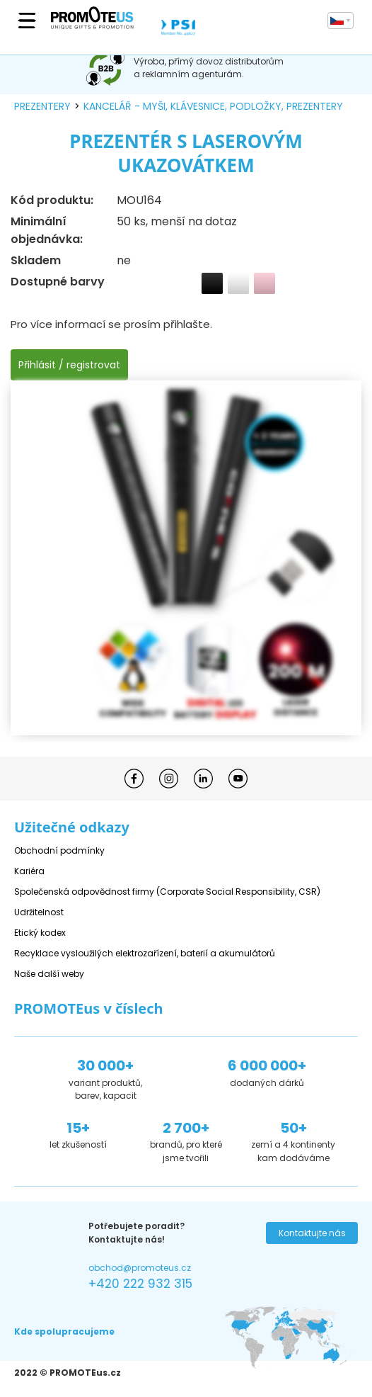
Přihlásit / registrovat (69, 365)
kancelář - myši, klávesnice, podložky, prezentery (213, 106)
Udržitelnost (39, 912)
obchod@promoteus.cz (139, 1268)
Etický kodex (40, 933)
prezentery (42, 106)
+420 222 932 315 (140, 1283)
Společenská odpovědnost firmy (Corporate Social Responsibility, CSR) (167, 892)
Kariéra (29, 871)
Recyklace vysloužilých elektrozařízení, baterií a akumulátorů (144, 953)
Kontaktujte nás (312, 1233)
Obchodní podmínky (59, 850)
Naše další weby (49, 974)
